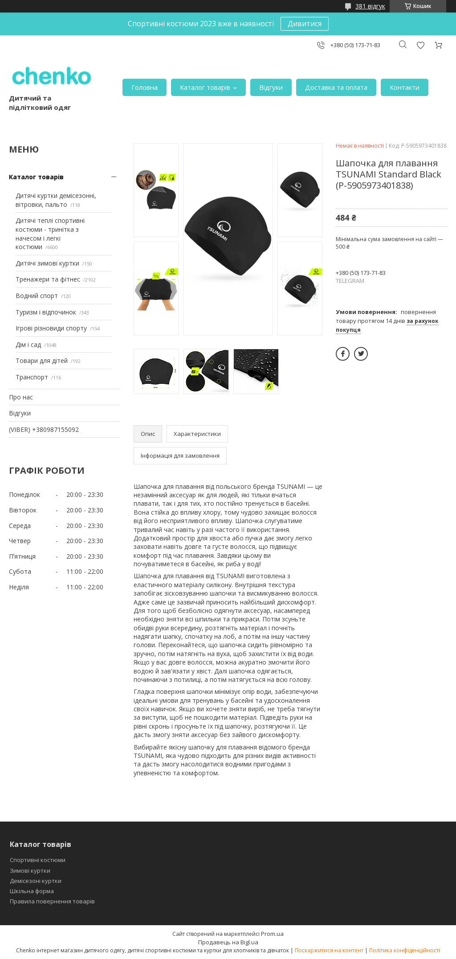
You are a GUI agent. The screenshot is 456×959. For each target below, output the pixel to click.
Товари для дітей (42, 360)
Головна (144, 87)
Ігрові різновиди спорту (51, 328)
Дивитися (305, 23)
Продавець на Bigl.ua (228, 942)
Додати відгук (420, 45)
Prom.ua (272, 934)
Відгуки (271, 87)
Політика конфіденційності (404, 950)
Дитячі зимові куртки (47, 263)
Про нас (21, 397)
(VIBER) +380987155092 (44, 429)
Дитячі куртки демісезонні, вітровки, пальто (56, 200)
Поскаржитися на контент (329, 950)
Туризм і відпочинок (46, 312)
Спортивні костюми (37, 860)
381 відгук (370, 6)
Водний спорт (37, 295)
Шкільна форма (32, 891)
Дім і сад (28, 344)
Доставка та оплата (336, 87)
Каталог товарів (205, 87)
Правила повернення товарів (52, 901)
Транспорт (32, 377)
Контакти (404, 87)
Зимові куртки (30, 870)
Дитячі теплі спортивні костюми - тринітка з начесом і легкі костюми (50, 233)
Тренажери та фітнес (48, 279)
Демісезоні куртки (35, 881)
